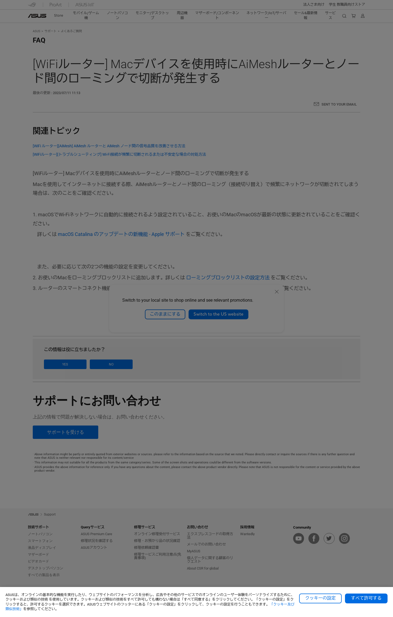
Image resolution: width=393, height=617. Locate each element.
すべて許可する (366, 598)
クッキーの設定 (320, 598)
